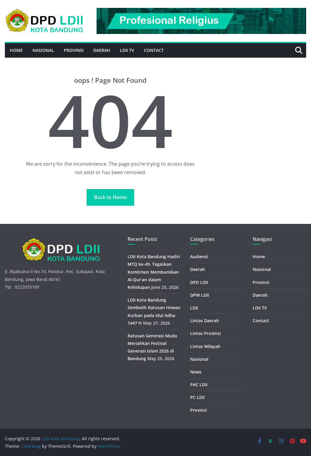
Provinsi (74, 50)
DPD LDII (199, 282)
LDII (194, 308)
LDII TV (127, 50)
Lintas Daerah (204, 320)
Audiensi (199, 256)
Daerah (101, 50)
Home (16, 50)
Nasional (43, 50)
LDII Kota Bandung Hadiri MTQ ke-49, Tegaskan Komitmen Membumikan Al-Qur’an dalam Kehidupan (154, 272)
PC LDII (197, 397)
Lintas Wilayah (205, 346)
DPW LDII (199, 295)
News (195, 372)
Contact (154, 50)
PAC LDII (198, 384)
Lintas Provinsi (205, 333)
